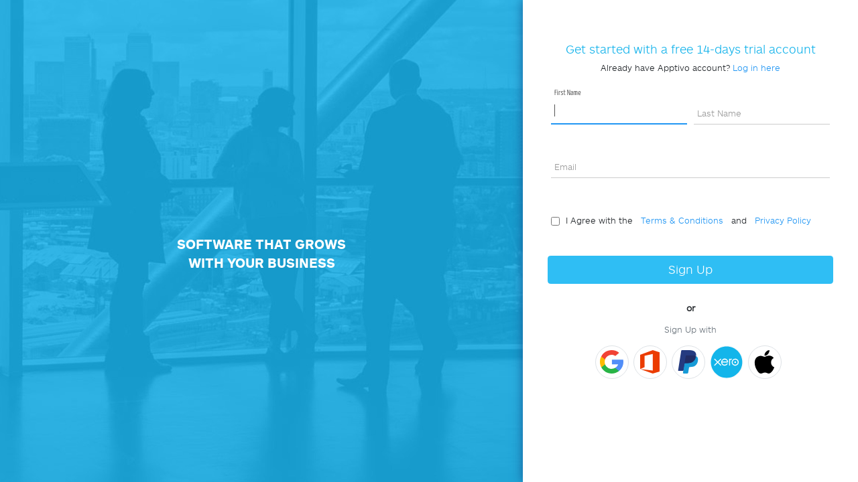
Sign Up (690, 269)
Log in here (756, 67)
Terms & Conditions (679, 220)
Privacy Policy (780, 220)
